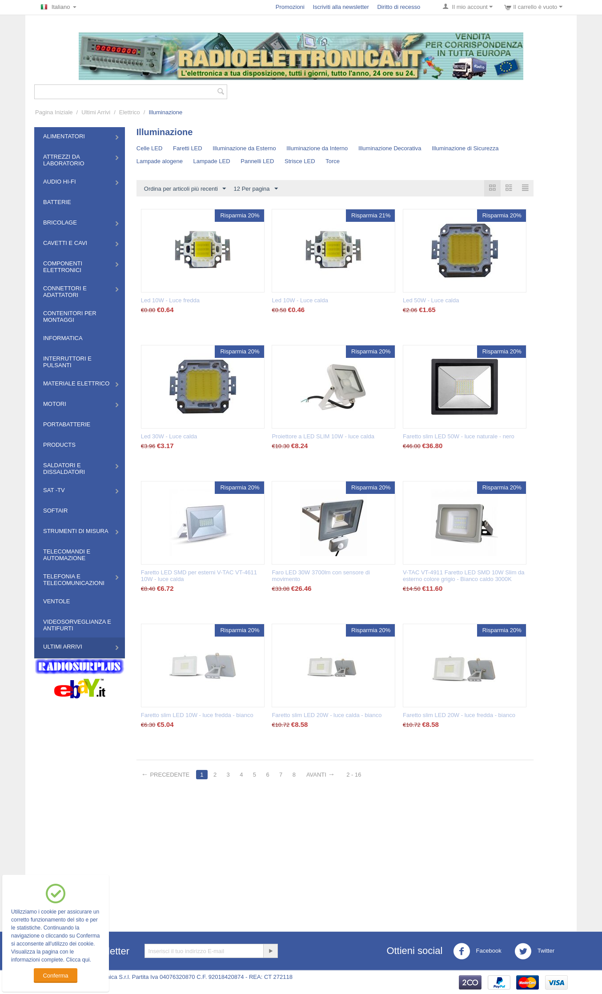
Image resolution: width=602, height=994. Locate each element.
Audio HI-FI (59, 181)
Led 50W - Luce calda (431, 300)
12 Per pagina (256, 188)
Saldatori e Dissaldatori (64, 468)
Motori (54, 404)
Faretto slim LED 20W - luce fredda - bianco (459, 715)
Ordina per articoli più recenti (185, 188)
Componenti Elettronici (62, 266)
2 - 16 (353, 774)
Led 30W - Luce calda (169, 436)
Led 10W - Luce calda (300, 300)
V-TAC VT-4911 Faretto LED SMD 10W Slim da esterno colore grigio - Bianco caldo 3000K (464, 575)
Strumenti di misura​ (75, 531)
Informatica (63, 338)
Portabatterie (66, 424)
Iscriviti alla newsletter (341, 7)
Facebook (477, 951)
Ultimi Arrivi (95, 112)
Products (59, 444)
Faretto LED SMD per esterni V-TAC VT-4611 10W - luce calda (199, 575)
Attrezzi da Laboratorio (63, 160)
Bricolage (60, 222)
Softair (55, 510)
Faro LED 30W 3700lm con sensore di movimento (320, 575)
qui (85, 959)
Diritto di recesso (398, 7)
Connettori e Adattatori (65, 291)
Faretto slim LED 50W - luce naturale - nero (458, 436)
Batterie (57, 202)
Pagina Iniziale (54, 112)
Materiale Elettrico (76, 383)
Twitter (534, 951)
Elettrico (129, 112)
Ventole (56, 601)
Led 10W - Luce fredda (170, 300)
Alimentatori (64, 136)
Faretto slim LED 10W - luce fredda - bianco (197, 715)
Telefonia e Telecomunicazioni (73, 579)
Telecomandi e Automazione (66, 554)
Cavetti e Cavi (65, 243)
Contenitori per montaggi (69, 316)
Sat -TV (54, 490)
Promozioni (290, 7)
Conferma (55, 975)
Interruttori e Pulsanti (67, 362)
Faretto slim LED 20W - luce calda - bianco (326, 715)
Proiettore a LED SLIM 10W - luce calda (323, 436)
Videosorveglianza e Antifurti (77, 625)
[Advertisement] (301, 851)
